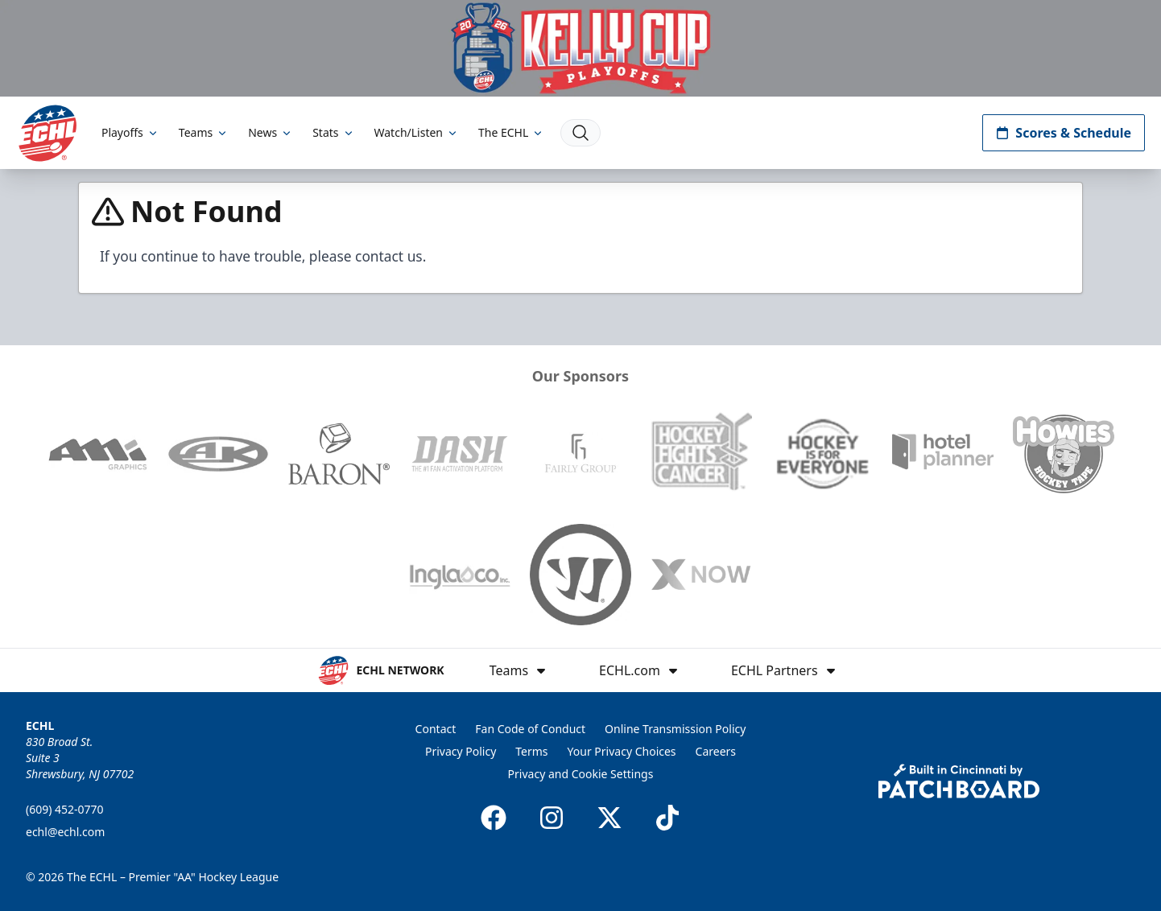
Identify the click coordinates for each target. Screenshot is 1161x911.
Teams (204, 132)
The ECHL (511, 132)
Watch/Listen (416, 132)
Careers (716, 751)
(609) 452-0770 (65, 809)
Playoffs (130, 132)
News (270, 132)
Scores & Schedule (1063, 133)
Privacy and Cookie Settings (581, 773)
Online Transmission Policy (675, 728)
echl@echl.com (65, 831)
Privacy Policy (460, 751)
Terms (531, 751)
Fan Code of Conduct (530, 728)
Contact (436, 728)
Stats (333, 132)
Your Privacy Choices (622, 751)
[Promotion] (580, 48)
